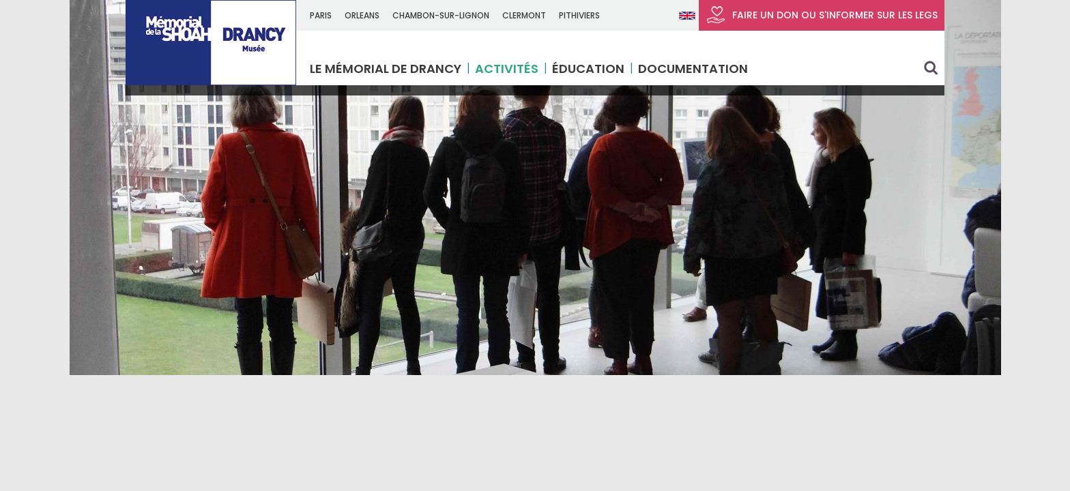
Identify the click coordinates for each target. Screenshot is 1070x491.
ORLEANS (362, 15)
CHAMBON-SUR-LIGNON (440, 15)
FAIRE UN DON (822, 15)
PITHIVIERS (579, 15)
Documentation (693, 68)
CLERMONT (524, 15)
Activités (506, 68)
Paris (321, 15)
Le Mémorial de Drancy (385, 68)
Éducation (588, 68)
